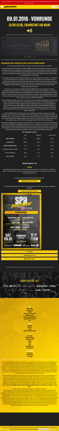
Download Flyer (29, 255)
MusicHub (8, 385)
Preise (30, 312)
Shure (23, 385)
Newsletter (29, 339)
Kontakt (29, 336)
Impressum (29, 348)
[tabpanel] (29, 46)
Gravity (39, 385)
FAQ (30, 320)
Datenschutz (29, 346)
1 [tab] (24, 57)
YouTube (29, 356)
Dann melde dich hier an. (29, 181)
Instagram (29, 355)
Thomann (13, 385)
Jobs (29, 343)
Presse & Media (29, 337)
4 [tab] (32, 57)
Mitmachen (29, 310)
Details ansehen (42, 429)
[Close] (57, 2)
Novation (34, 385)
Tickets (29, 252)
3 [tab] (29, 57)
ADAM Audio (28, 385)
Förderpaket (30, 315)
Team (29, 341)
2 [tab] (27, 57)
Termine (29, 325)
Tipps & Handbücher (29, 317)
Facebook (30, 353)
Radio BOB (43, 385)
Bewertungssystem (29, 331)
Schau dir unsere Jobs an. (29, 191)
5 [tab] (34, 57)
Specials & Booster (30, 313)
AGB (30, 344)
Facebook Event (29, 259)
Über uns (30, 308)
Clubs (30, 329)
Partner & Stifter (29, 319)
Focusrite (19, 385)
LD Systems (49, 385)
